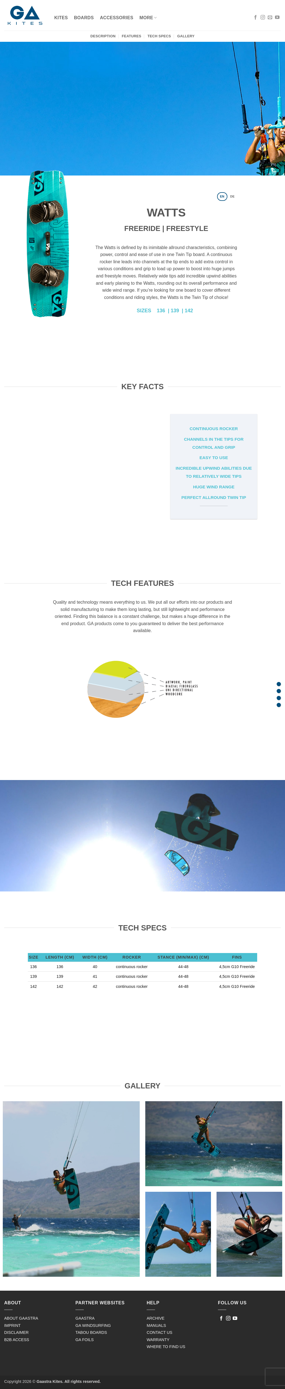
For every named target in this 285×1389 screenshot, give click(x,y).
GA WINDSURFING (93, 1325)
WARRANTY (158, 1339)
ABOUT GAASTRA (21, 1318)
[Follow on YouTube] (277, 17)
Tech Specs (159, 36)
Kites (61, 17)
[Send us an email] (270, 17)
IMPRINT (12, 1325)
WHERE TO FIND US (166, 1346)
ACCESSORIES (116, 17)
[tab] (222, 196)
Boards (84, 17)
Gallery (186, 36)
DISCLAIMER (16, 1332)
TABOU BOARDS (91, 1332)
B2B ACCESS (16, 1339)
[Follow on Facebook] (255, 17)
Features (131, 36)
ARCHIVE (155, 1318)
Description (103, 36)
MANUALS (156, 1325)
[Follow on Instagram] (263, 17)
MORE (148, 17)
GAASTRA (85, 1318)
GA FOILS (84, 1339)
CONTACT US (159, 1332)
